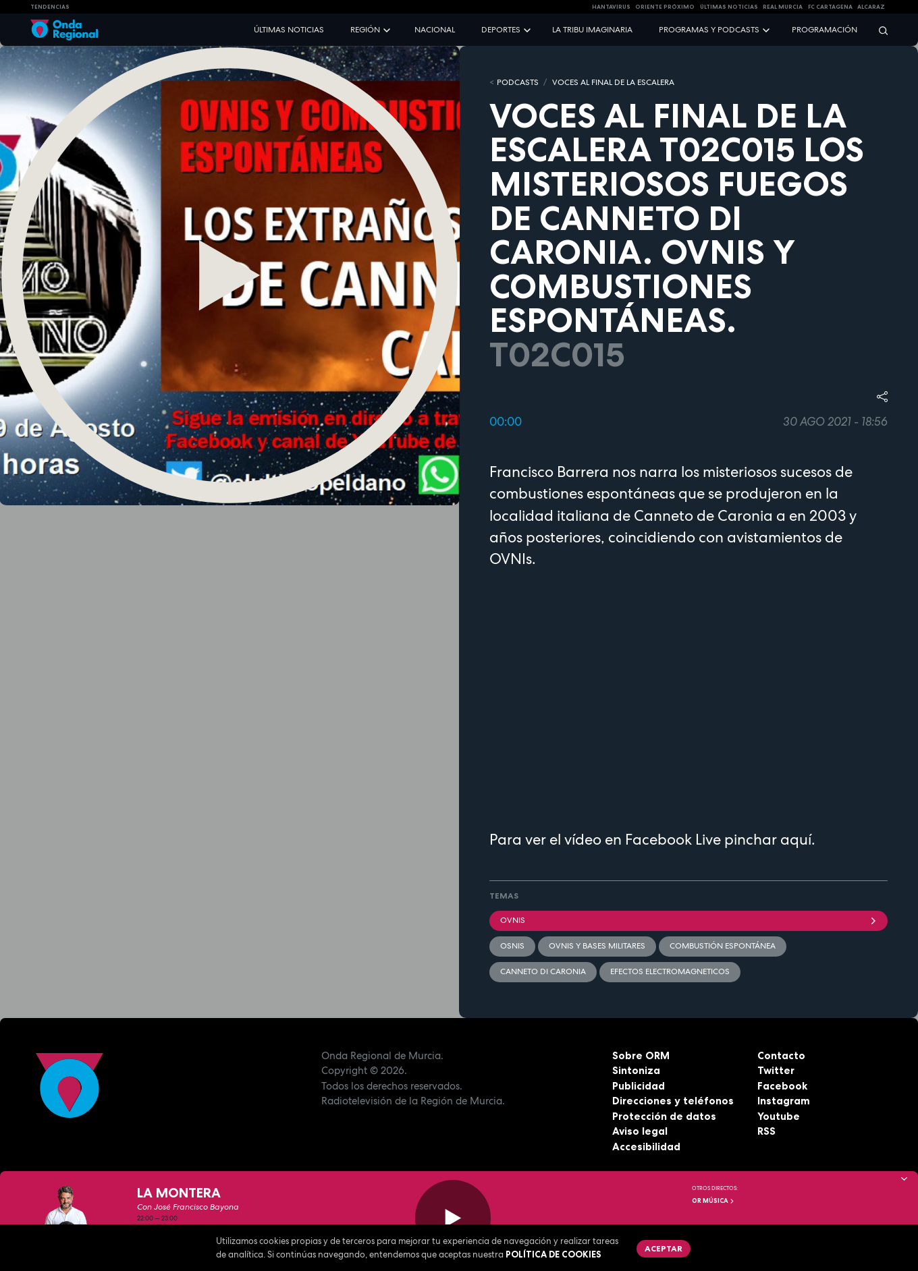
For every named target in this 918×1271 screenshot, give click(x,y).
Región (365, 29)
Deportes (500, 29)
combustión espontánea (723, 945)
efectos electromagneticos (670, 971)
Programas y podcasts (709, 29)
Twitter (775, 1070)
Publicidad (638, 1085)
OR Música (713, 1201)
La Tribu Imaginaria (592, 29)
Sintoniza (636, 1070)
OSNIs (512, 945)
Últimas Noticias (729, 6)
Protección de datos (664, 1116)
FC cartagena (830, 6)
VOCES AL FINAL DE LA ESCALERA (613, 82)
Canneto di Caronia (543, 971)
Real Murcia (783, 6)
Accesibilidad (646, 1146)
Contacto (781, 1055)
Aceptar (663, 1248)
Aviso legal (640, 1131)
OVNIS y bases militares (597, 945)
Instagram (783, 1100)
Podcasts (518, 82)
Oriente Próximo (665, 6)
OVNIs (688, 920)
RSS (766, 1131)
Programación (824, 29)
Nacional (434, 29)
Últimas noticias (289, 29)
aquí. (797, 839)
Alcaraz (871, 6)
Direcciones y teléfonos (673, 1100)
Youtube (778, 1116)
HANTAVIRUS (611, 6)
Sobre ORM (641, 1055)
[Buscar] (879, 30)
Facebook (782, 1085)
